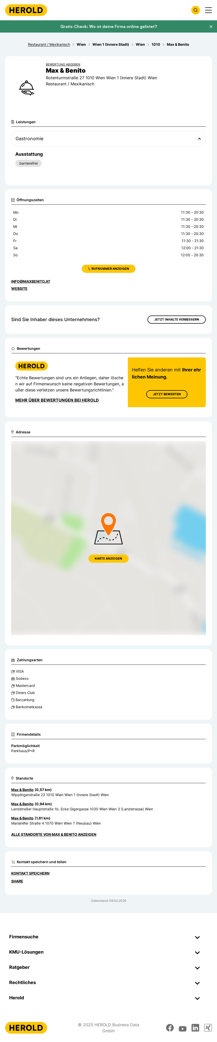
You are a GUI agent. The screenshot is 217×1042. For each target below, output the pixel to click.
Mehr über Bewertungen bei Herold (57, 400)
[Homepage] (26, 10)
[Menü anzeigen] (208, 10)
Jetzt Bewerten (167, 394)
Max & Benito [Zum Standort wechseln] (22, 789)
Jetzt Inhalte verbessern (176, 319)
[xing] (208, 1027)
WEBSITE (19, 288)
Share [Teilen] (17, 881)
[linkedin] (195, 1027)
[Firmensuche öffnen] (195, 10)
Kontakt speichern (30, 873)
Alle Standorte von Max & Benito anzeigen (53, 834)
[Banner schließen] (211, 27)
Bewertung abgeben (63, 64)
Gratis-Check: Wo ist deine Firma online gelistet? (108, 26)
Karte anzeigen (108, 558)
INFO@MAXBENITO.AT (30, 281)
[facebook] (170, 1027)
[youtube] (182, 1027)
